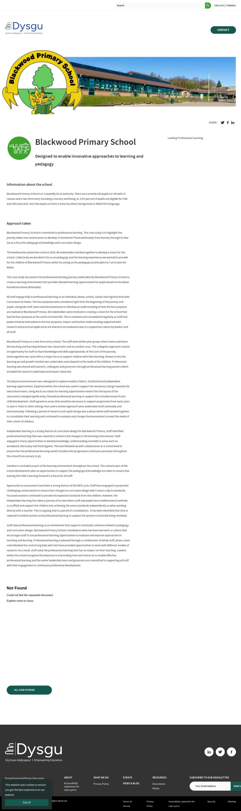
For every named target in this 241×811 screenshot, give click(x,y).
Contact (223, 30)
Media (155, 788)
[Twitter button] (220, 751)
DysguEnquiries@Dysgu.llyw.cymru (24, 778)
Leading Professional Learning (185, 138)
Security (211, 801)
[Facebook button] (231, 751)
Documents (158, 784)
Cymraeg (231, 5)
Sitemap (232, 801)
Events (127, 777)
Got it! (27, 802)
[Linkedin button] (209, 751)
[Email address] (210, 786)
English (219, 5)
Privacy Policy (101, 784)
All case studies (29, 690)
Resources (159, 777)
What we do (101, 777)
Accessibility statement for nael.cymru (71, 787)
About (68, 777)
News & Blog (131, 783)
